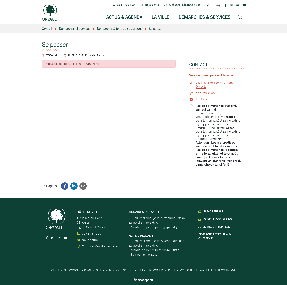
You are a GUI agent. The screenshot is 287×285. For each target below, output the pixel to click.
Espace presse (213, 211)
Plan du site (93, 270)
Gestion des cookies (66, 270)
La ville (160, 17)
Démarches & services (204, 17)
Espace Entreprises (216, 226)
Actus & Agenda (124, 17)
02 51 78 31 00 (205, 93)
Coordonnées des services (97, 246)
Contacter (202, 99)
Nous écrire (87, 240)
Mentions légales (118, 270)
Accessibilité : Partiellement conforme (207, 270)
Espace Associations (217, 219)
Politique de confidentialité (155, 270)
